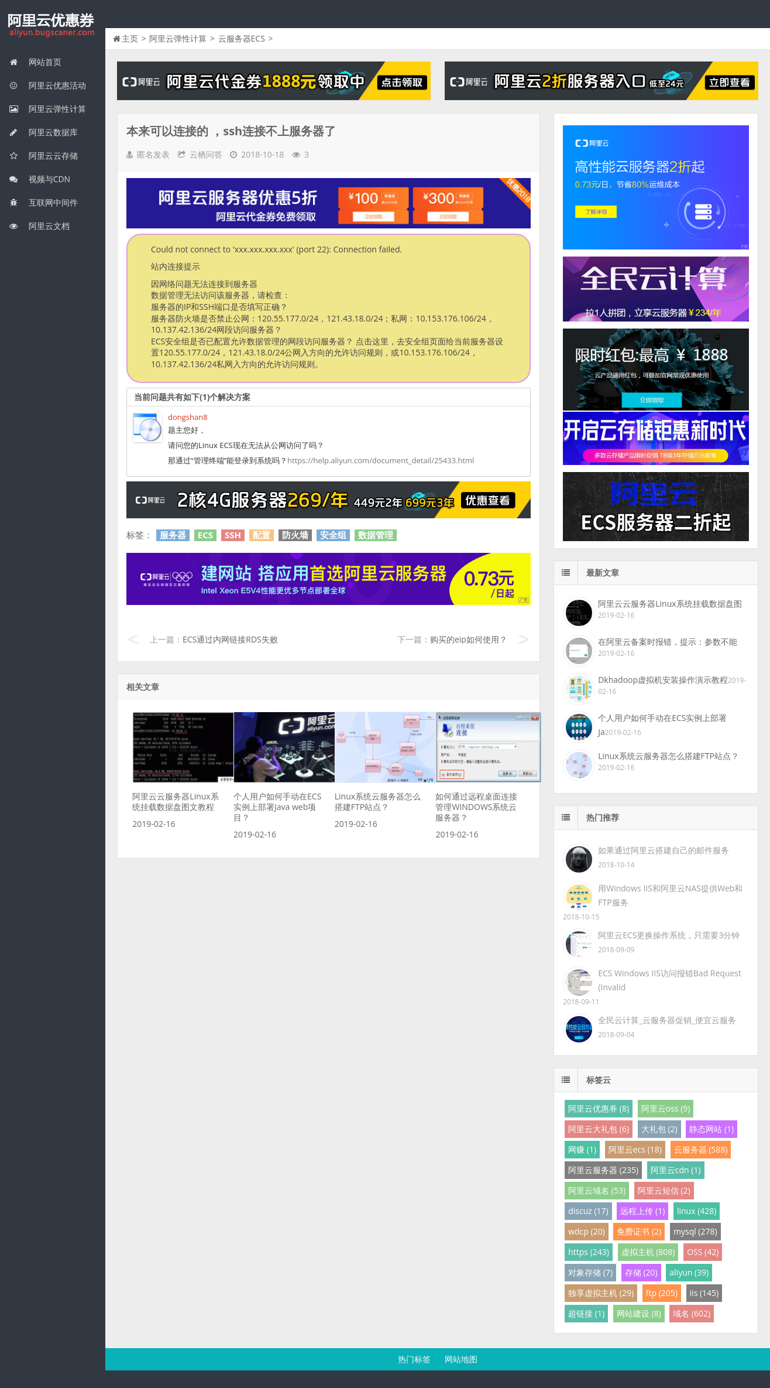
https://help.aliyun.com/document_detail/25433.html (380, 460)
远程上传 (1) (642, 1210)
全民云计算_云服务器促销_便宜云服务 (667, 1019)
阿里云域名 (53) (596, 1190)
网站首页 (35, 61)
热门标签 (414, 1359)
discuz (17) (588, 1210)
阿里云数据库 (43, 132)
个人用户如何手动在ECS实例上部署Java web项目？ (277, 807)
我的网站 (52, 26)
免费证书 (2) (639, 1231)
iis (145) (704, 1292)
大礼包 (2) (659, 1128)
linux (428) (696, 1210)
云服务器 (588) (701, 1149)
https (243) (588, 1251)
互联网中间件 (43, 202)
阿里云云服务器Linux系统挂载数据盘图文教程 (175, 801)
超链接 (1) (586, 1313)
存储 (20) (641, 1272)
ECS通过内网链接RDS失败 (230, 639)
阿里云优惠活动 (47, 85)
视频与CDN (39, 178)
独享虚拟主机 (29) (601, 1292)
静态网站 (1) (711, 1128)
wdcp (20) (586, 1231)
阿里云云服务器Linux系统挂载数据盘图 (669, 603)
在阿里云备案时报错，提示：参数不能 (667, 641)
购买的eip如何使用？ (468, 639)
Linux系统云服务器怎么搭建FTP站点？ (378, 801)
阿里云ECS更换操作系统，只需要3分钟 (669, 935)
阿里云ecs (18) (635, 1149)
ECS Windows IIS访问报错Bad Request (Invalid (669, 980)
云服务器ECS (241, 38)
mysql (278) (695, 1231)
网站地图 (461, 1359)
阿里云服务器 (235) (603, 1169)
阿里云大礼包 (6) (598, 1128)
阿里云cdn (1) (676, 1169)
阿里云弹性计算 (47, 108)
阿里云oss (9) (665, 1108)
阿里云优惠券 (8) (598, 1108)
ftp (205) (662, 1292)
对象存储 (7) (590, 1272)
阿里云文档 (39, 225)
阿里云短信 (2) (664, 1190)
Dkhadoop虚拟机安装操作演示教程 (663, 679)
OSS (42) (703, 1251)
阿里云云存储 (43, 155)
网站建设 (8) (639, 1313)
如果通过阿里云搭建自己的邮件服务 (663, 850)
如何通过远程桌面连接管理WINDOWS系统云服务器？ (476, 807)
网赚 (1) (582, 1149)
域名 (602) (691, 1313)
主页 (130, 38)
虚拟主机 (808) (648, 1251)
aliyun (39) (689, 1272)
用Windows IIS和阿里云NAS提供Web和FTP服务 (670, 895)
